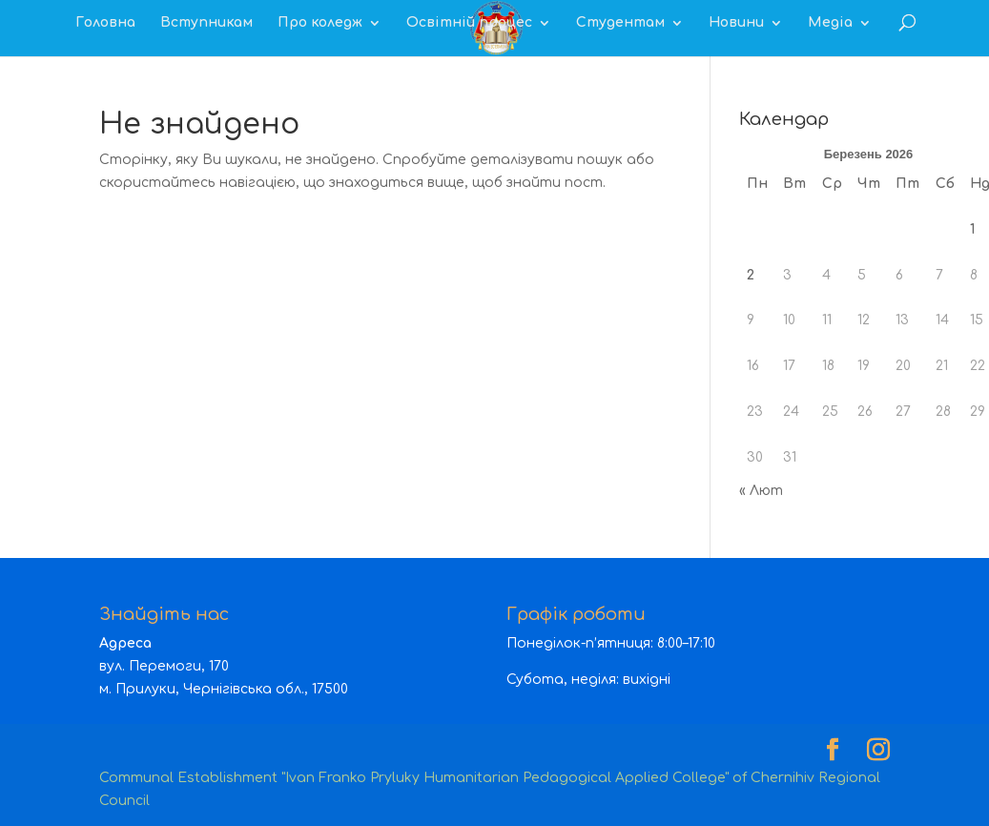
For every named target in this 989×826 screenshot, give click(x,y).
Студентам (620, 23)
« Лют (761, 491)
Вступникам (206, 23)
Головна (105, 23)
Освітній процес (469, 23)
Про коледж (320, 23)
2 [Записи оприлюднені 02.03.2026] (750, 275)
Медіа (830, 23)
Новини (736, 23)
